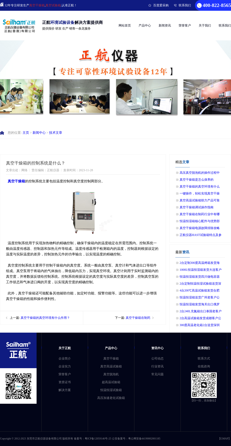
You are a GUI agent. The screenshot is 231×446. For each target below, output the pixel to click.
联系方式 (204, 358)
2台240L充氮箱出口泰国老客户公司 (201, 312)
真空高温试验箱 (111, 366)
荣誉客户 (185, 25)
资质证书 (65, 382)
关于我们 (205, 25)
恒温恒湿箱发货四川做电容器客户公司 (200, 277)
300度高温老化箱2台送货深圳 (200, 325)
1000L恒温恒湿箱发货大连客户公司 (201, 270)
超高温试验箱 (111, 382)
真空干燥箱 (37, 5)
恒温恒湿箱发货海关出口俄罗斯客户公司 (200, 305)
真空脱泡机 (111, 374)
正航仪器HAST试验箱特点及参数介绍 (201, 235)
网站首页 (125, 25)
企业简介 (65, 358)
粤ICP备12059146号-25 (98, 438)
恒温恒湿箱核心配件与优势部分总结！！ (200, 222)
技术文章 (55, 133)
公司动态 (157, 358)
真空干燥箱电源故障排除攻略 (200, 228)
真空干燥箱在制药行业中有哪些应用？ (200, 215)
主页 (26, 133)
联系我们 (185, 5)
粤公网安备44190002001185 (144, 438)
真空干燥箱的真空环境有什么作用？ (45, 317)
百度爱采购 (161, 5)
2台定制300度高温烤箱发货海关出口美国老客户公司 (200, 263)
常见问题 (157, 374)
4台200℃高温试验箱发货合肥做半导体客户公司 (199, 291)
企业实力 (65, 366)
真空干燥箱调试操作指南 (196, 207)
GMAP (224, 438)
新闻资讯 (165, 25)
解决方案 (65, 390)
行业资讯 (157, 366)
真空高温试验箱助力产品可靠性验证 (200, 201)
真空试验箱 (53, 5)
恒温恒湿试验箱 (111, 390)
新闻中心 (39, 133)
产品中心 (145, 25)
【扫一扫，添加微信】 (203, 400)
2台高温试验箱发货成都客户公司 (200, 319)
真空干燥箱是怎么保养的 (196, 179)
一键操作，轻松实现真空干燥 (200, 193)
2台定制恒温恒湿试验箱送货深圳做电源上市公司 (200, 284)
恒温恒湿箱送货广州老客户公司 (200, 298)
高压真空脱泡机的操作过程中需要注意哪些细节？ (200, 173)
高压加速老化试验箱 (111, 397)
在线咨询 (204, 366)
